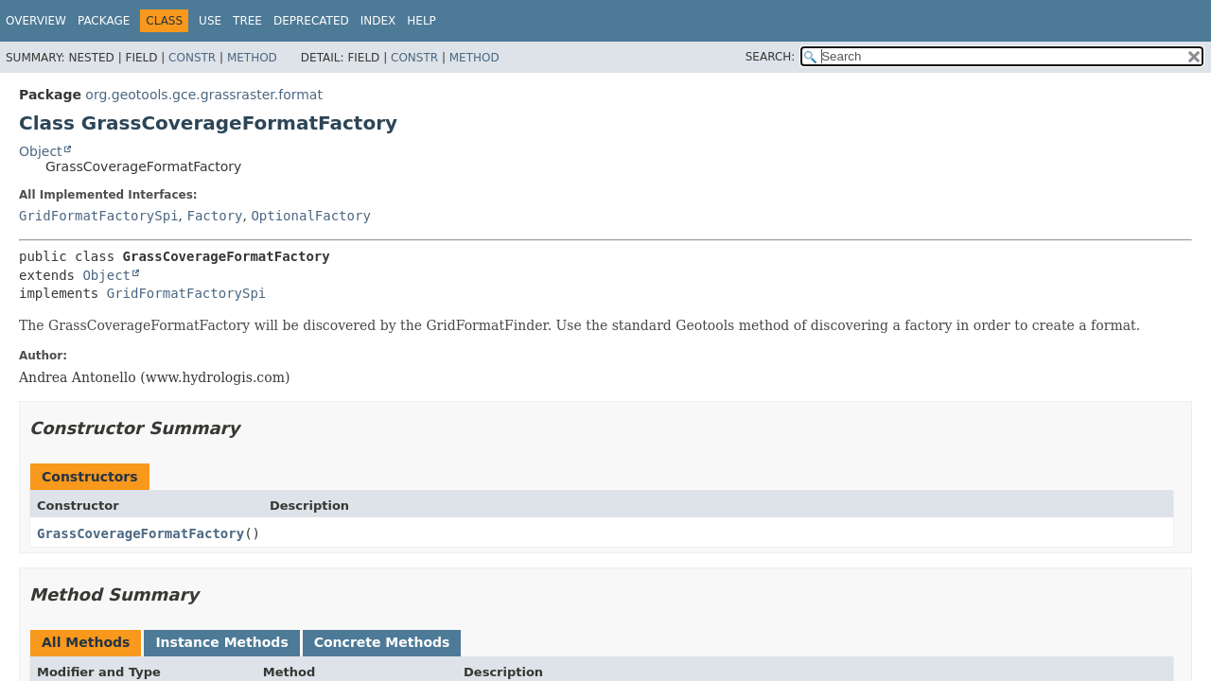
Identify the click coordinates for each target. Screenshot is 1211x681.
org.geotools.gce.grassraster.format (204, 94)
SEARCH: (771, 56)
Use (210, 20)
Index (378, 20)
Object (40, 151)
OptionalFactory (310, 215)
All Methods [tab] (86, 642)
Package (104, 20)
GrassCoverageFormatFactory (140, 533)
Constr (192, 57)
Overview (36, 20)
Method (252, 57)
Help (421, 20)
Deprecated (311, 20)
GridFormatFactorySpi (99, 215)
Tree (247, 20)
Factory (214, 215)
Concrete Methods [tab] (382, 642)
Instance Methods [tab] (221, 642)
